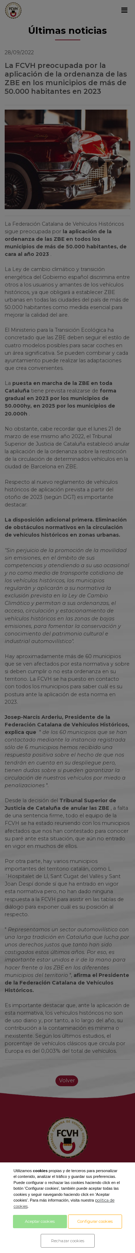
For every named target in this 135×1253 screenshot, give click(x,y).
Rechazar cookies (67, 1240)
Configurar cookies (95, 1221)
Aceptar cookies (40, 1221)
